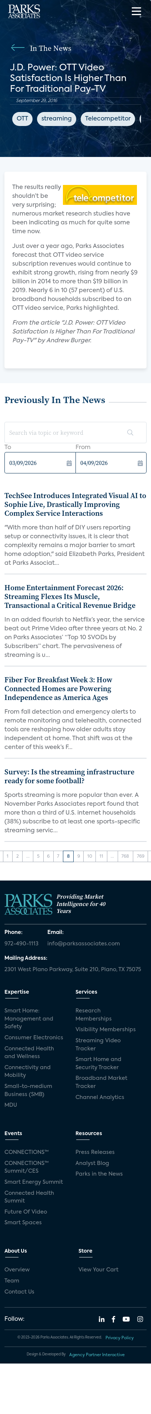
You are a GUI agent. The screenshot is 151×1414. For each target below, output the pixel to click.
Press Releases (95, 1152)
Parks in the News (99, 1174)
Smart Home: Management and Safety (28, 1018)
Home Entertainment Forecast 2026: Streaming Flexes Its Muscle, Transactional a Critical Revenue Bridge (69, 596)
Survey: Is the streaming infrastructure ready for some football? (69, 776)
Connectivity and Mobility (27, 1071)
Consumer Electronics (33, 1037)
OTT (22, 119)
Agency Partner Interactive (97, 1355)
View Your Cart (98, 1270)
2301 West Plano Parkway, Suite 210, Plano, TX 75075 (72, 969)
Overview (17, 1270)
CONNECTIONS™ (26, 1152)
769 (140, 856)
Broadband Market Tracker (101, 1082)
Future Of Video (25, 1212)
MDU (10, 1105)
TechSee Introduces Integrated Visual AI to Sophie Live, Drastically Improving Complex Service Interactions (75, 504)
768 (125, 856)
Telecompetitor (108, 119)
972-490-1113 (21, 943)
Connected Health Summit (29, 1197)
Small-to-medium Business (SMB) (28, 1090)
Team (11, 1281)
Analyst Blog (92, 1163)
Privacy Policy (119, 1338)
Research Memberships (94, 1015)
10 (89, 856)
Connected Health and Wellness (29, 1053)
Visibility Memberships (106, 1029)
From (83, 448)
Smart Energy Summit (33, 1182)
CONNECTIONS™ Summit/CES (26, 1167)
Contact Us (19, 1292)
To (7, 448)
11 (101, 856)
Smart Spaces (23, 1222)
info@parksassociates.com (83, 943)
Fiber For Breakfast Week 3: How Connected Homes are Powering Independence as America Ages (58, 689)
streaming (56, 119)
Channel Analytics (100, 1097)
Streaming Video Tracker (98, 1044)
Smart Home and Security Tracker (98, 1063)
